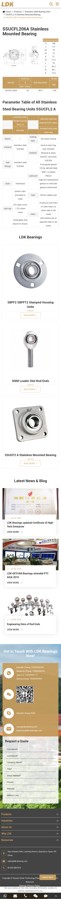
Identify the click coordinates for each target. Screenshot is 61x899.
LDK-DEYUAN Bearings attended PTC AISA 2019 (28, 575)
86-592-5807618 (11, 867)
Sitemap (22, 885)
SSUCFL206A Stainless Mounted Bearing (24, 17)
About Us (6, 827)
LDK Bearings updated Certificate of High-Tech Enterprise (30, 524)
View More (15, 532)
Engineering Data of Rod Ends (23, 624)
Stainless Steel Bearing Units (37, 11)
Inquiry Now (47, 877)
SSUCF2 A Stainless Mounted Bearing (30, 455)
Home (8, 11)
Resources (7, 840)
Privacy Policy (33, 885)
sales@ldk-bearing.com (14, 861)
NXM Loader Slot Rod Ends (30, 381)
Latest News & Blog (30, 481)
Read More (30, 315)
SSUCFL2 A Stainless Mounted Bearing (23, 14)
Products (18, 11)
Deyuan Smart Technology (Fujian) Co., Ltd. (31, 878)
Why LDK (6, 833)
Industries (6, 820)
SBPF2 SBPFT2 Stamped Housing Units (30, 304)
